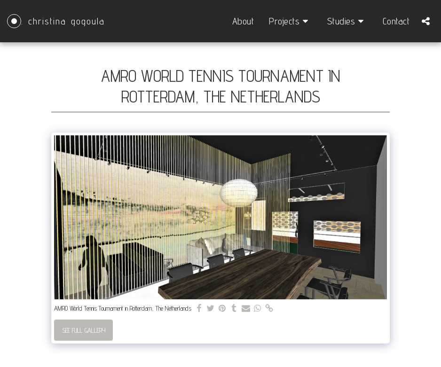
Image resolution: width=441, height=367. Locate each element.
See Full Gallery (83, 330)
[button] (290, 21)
